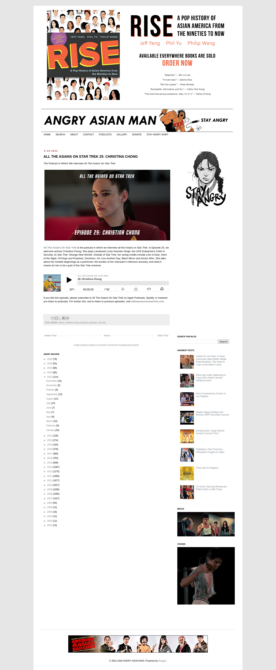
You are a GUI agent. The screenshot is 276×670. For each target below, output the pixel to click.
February (51, 425)
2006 (50, 503)
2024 (50, 368)
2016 (50, 458)
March (49, 421)
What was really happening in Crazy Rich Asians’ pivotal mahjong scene (211, 378)
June (49, 407)
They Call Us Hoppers (207, 468)
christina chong (72, 322)
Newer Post (50, 335)
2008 (50, 494)
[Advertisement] (206, 271)
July (48, 403)
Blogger (162, 660)
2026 (50, 359)
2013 (50, 471)
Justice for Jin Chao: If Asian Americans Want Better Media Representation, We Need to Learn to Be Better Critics (211, 360)
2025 (50, 363)
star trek (102, 322)
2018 (50, 449)
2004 (50, 512)
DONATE (137, 134)
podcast (84, 322)
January (50, 430)
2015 (50, 462)
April (48, 416)
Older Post (162, 335)
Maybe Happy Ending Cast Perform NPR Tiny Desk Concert (212, 413)
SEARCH (60, 134)
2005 (50, 507)
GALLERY (122, 134)
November (52, 385)
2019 (50, 444)
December (52, 381)
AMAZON (125, 345)
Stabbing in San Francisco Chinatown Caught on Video (210, 450)
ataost (61, 322)
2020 (50, 440)
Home (107, 335)
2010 (50, 485)
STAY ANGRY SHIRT (157, 134)
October (50, 389)
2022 (50, 377)
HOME (47, 134)
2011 (50, 480)
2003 (50, 516)
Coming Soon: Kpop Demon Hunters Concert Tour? (210, 432)
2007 (50, 498)
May (48, 412)
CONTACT (88, 134)
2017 (50, 453)
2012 (50, 476)
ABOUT (74, 134)
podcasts (93, 322)
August (50, 398)
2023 (50, 372)
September (52, 394)
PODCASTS (105, 134)
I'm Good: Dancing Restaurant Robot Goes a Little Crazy (211, 488)
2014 (50, 467)
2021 (50, 435)
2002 (50, 521)
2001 (50, 525)
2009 (50, 489)
